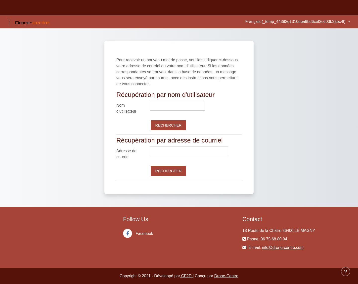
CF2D (186, 276)
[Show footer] (345, 271)
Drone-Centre (226, 276)
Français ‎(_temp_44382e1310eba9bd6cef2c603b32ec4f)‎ (296, 21)
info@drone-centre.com (283, 247)
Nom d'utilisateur (126, 108)
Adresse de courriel (126, 154)
